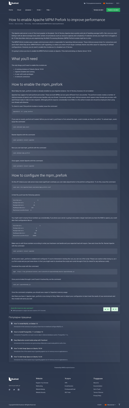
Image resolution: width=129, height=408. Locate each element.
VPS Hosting (28, 23)
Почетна (11, 23)
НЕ (115, 309)
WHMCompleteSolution (68, 367)
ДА (107, 309)
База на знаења (19, 23)
